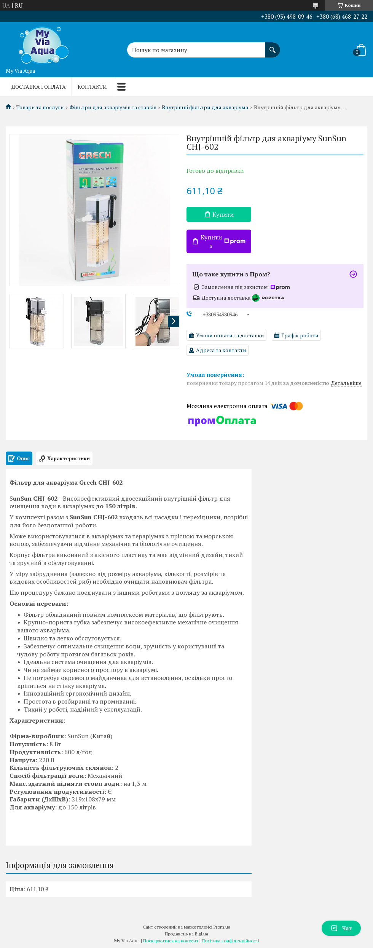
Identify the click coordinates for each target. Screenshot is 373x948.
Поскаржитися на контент (170, 940)
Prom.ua (222, 927)
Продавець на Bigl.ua (186, 934)
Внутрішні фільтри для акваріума (205, 107)
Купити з (223, 241)
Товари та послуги (40, 107)
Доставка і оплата (38, 86)
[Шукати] (272, 46)
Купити (223, 214)
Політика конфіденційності (230, 940)
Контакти (92, 86)
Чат (341, 928)
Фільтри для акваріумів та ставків (113, 107)
